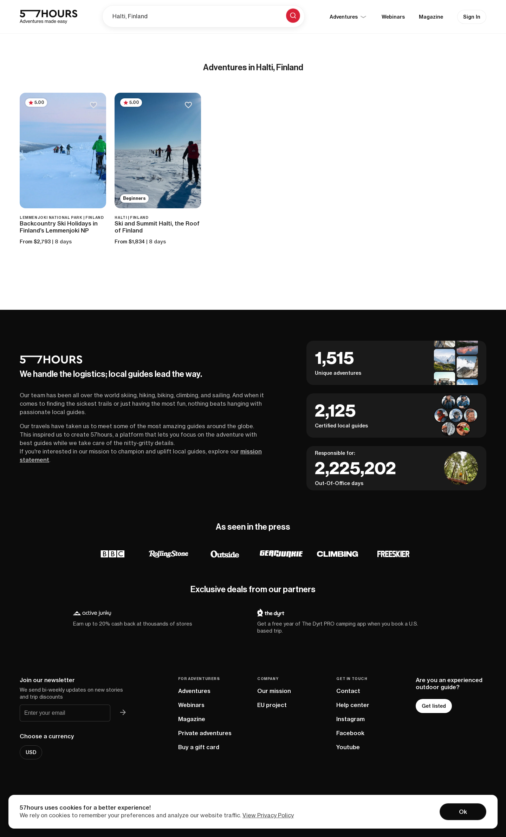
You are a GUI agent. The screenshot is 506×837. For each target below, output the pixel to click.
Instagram (350, 718)
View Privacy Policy (268, 815)
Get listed (434, 706)
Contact (348, 690)
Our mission (274, 690)
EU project (272, 704)
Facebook (350, 733)
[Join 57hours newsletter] (123, 713)
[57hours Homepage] (48, 17)
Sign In (471, 17)
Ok (463, 811)
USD (31, 752)
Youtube (348, 747)
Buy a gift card (198, 747)
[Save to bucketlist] (93, 105)
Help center (352, 704)
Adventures (194, 690)
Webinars (393, 17)
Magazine (431, 17)
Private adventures (205, 733)
